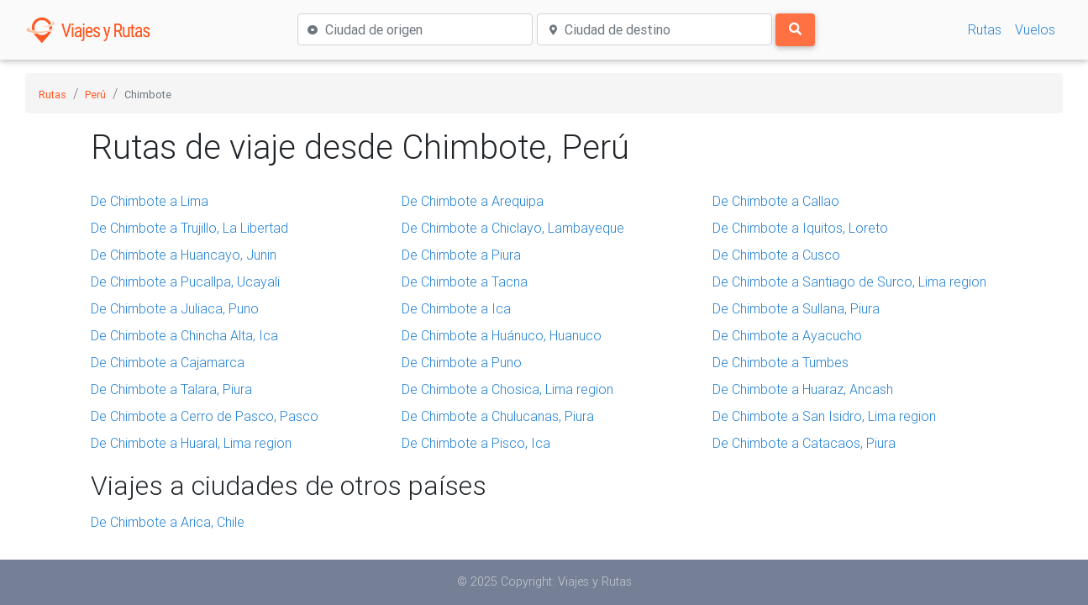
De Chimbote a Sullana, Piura (796, 308)
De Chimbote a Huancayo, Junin (183, 254)
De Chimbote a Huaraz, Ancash (802, 389)
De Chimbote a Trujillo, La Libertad (189, 227)
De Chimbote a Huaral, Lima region (191, 442)
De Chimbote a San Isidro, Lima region (824, 416)
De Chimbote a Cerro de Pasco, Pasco (204, 416)
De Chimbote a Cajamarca (167, 362)
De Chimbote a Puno (462, 362)
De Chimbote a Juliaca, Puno (175, 308)
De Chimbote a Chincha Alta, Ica (184, 335)
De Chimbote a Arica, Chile (167, 521)
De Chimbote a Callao (775, 200)
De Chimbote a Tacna (465, 281)
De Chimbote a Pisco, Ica (476, 442)
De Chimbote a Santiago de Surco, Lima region (849, 281)
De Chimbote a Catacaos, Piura (804, 442)
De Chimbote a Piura (461, 254)
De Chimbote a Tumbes (780, 362)
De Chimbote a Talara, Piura (171, 389)
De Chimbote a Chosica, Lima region (507, 389)
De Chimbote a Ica (456, 308)
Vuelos (1035, 29)
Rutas (984, 29)
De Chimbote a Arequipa (473, 200)
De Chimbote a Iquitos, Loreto (800, 227)
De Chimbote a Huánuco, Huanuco (502, 335)
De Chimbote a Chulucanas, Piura (498, 416)
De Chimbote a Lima (149, 200)
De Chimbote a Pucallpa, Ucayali (185, 281)
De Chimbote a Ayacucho (787, 335)
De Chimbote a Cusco (776, 254)
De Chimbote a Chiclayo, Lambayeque (513, 227)
